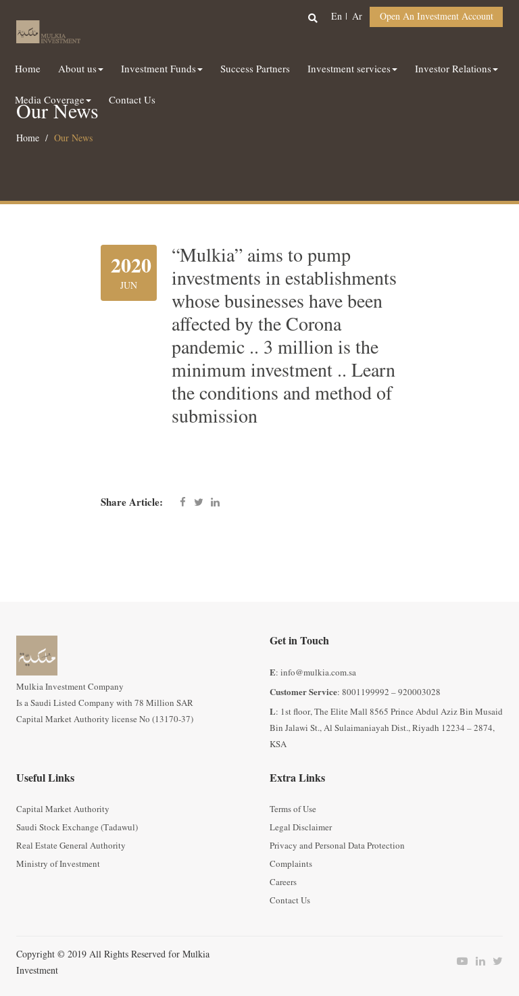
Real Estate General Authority (71, 846)
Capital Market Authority (62, 809)
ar (357, 16)
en (336, 16)
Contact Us (290, 900)
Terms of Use (293, 809)
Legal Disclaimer (301, 827)
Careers (283, 882)
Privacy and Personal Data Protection (337, 846)
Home (27, 138)
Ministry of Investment (58, 864)
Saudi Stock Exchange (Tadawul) (77, 827)
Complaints (291, 864)
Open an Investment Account (436, 16)
